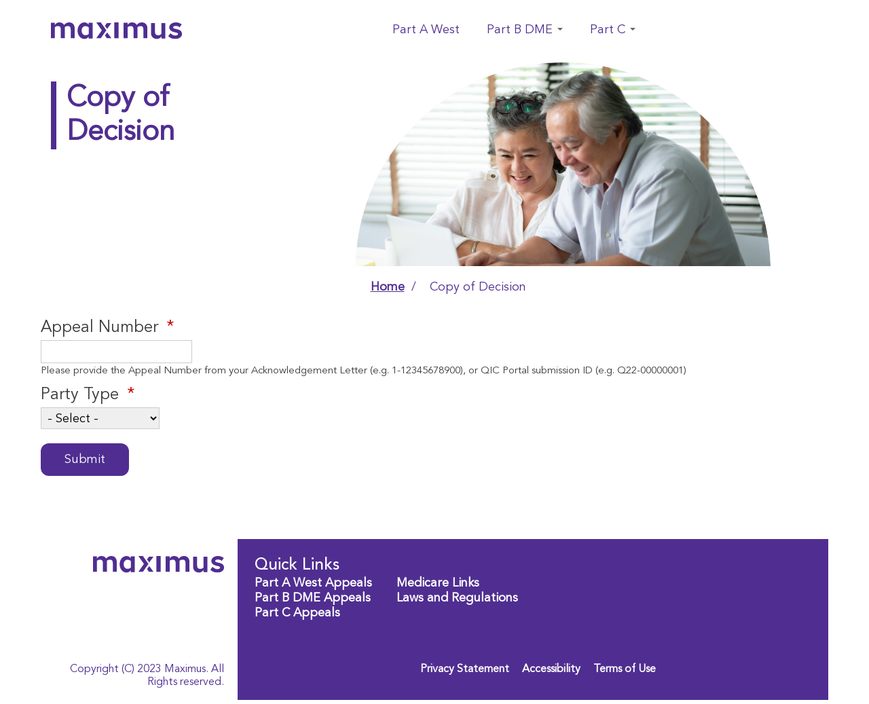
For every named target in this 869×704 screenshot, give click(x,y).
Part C (612, 30)
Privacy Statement (464, 669)
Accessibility (551, 669)
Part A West (426, 30)
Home (388, 287)
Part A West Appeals (313, 583)
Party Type (80, 395)
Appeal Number (99, 328)
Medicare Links (437, 583)
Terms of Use (624, 669)
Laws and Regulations (457, 598)
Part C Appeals (297, 613)
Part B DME (525, 30)
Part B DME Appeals (313, 598)
